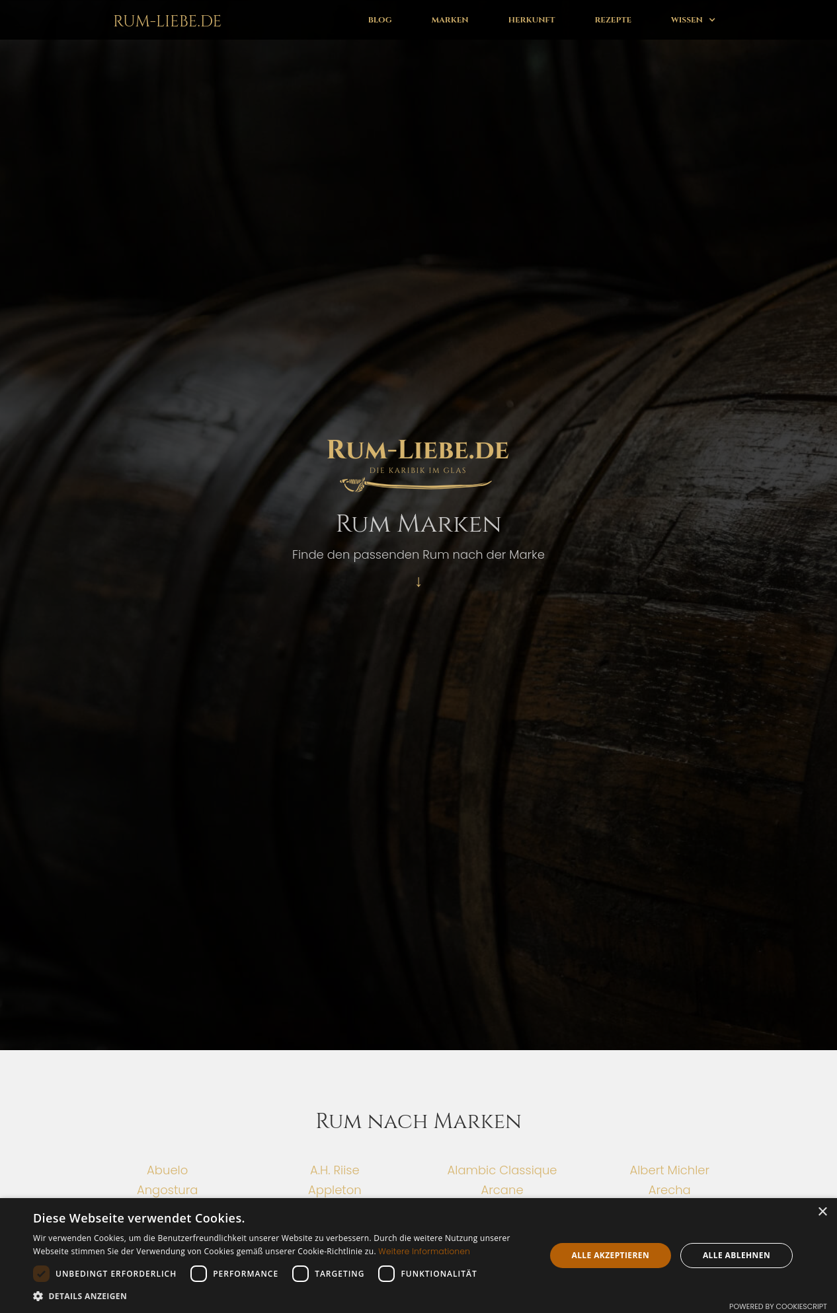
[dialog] (418, 1255)
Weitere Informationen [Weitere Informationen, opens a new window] (424, 1251)
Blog (380, 20)
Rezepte (613, 20)
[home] (164, 19)
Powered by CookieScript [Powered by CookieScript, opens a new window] (778, 1306)
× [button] (822, 1212)
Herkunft (531, 20)
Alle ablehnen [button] (736, 1255)
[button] (693, 19)
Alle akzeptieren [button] (610, 1255)
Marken (450, 20)
